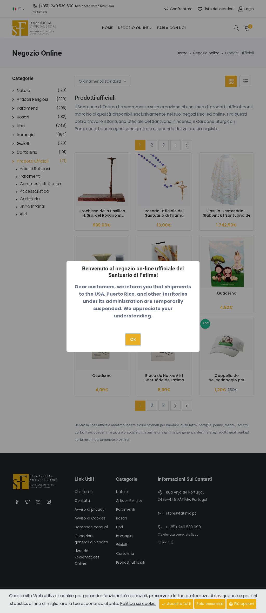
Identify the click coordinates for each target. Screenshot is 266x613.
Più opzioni (241, 603)
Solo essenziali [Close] (209, 603)
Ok (133, 339)
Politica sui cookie (138, 604)
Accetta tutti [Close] (176, 603)
